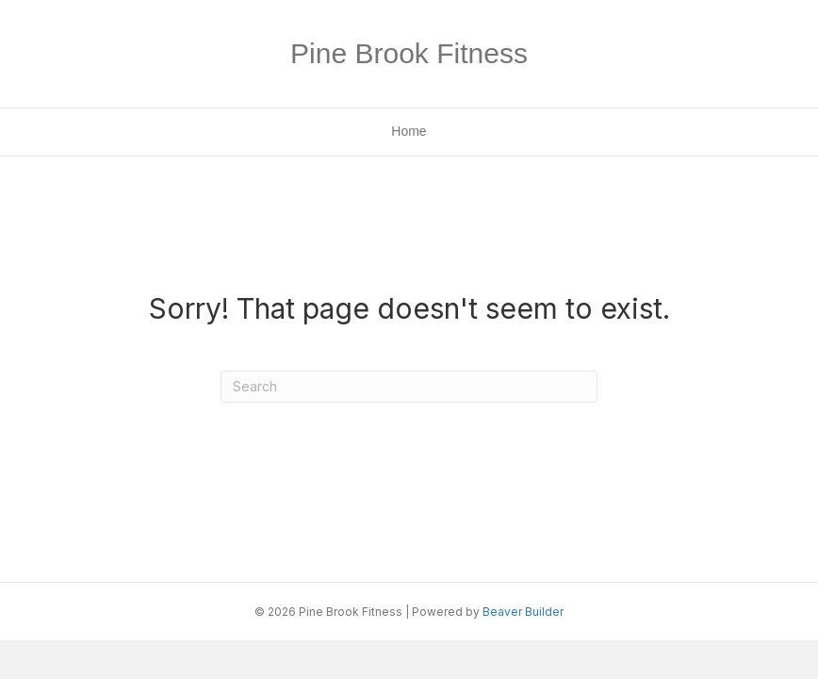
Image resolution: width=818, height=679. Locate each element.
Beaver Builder (523, 611)
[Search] (409, 387)
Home (408, 131)
